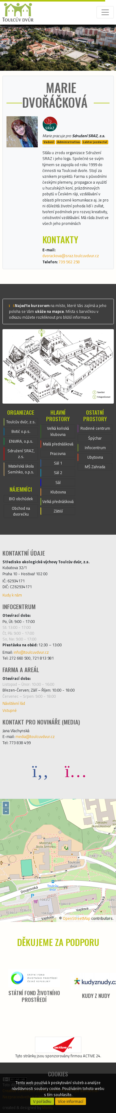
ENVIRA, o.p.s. (21, 441)
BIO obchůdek (21, 499)
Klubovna (58, 492)
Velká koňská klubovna (58, 431)
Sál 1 (58, 463)
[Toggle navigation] (105, 12)
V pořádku (42, 1101)
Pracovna (58, 453)
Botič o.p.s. (20, 431)
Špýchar (95, 438)
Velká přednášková (58, 501)
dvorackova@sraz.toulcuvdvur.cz (70, 256)
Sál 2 (58, 472)
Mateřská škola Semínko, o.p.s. (21, 469)
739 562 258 (69, 262)
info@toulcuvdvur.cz (31, 652)
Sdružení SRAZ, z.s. (21, 454)
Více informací (70, 1101)
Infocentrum (95, 448)
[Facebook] (40, 771)
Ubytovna (95, 457)
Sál (58, 482)
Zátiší (58, 511)
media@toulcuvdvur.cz (35, 736)
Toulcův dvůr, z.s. (21, 422)
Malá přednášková (58, 444)
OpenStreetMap (76, 918)
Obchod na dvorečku (21, 511)
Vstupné (9, 710)
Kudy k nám (12, 595)
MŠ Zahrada (95, 467)
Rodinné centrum (95, 428)
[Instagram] (76, 771)
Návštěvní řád (13, 703)
